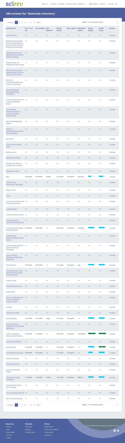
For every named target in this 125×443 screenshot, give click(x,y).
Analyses (54, 4)
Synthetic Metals (11, 318)
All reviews (61, 4)
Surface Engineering (12, 364)
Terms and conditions (51, 429)
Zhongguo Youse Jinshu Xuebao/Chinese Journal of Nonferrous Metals (14, 55)
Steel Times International (14, 398)
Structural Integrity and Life (15, 393)
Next (39, 22)
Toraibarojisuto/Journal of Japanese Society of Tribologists (14, 247)
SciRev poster (10, 432)
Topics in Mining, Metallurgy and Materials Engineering (14, 257)
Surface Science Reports (14, 341)
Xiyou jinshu (10, 139)
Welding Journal (11, 152)
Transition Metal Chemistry (15, 215)
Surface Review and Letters (15, 353)
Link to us (9, 435)
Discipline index (30, 432)
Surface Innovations (12, 358)
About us (45, 4)
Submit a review (71, 4)
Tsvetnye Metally (11, 209)
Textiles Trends (11, 280)
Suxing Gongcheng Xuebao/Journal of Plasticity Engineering (15, 326)
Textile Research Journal (14, 286)
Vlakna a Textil (10, 190)
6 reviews (112, 377)
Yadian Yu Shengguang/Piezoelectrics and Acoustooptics (15, 131)
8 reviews (112, 265)
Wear (7, 177)
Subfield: (84, 22)
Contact (8, 438)
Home (111, 4)
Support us (81, 4)
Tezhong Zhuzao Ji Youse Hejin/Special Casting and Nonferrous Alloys (14, 273)
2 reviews (112, 177)
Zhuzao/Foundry (11, 35)
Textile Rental (10, 292)
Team (8, 429)
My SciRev (93, 4)
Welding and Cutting (12, 171)
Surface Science (11, 347)
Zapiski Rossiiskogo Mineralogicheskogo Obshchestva (12, 92)
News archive (48, 427)
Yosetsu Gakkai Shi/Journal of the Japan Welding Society (15, 102)
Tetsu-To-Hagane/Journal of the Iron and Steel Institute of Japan (14, 299)
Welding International (13, 158)
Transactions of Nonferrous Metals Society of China (14, 238)
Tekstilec (9, 307)
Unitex (8, 196)
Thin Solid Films (11, 265)
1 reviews (112, 228)
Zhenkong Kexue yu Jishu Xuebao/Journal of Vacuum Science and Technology (14, 72)
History (8, 427)
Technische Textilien (12, 313)
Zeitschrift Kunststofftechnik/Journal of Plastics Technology (14, 82)
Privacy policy (48, 432)
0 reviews (112, 35)
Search (102, 4)
